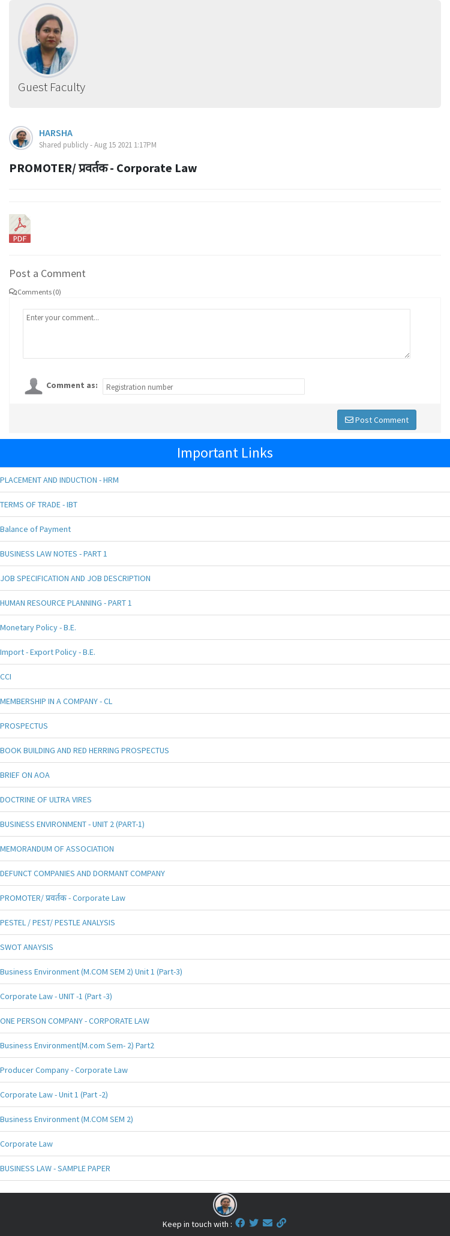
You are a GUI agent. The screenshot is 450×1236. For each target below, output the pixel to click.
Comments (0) (35, 291)
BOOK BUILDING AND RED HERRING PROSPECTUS (84, 750)
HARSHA (56, 133)
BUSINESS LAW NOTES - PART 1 (53, 553)
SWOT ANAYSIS (26, 947)
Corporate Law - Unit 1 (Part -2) (54, 1094)
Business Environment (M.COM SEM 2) (66, 1119)
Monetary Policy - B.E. (38, 627)
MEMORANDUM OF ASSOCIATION (57, 848)
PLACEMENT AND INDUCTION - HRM (59, 479)
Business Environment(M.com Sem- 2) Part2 (77, 1045)
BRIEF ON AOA (25, 774)
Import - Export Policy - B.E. (47, 651)
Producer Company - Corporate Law (64, 1069)
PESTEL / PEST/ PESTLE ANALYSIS (57, 922)
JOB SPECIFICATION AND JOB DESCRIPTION (75, 578)
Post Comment (377, 419)
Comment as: (72, 385)
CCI (5, 676)
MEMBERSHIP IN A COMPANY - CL (56, 701)
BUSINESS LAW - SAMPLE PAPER (55, 1168)
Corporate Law (26, 1143)
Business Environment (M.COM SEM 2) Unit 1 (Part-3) (91, 971)
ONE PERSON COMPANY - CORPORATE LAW (74, 1020)
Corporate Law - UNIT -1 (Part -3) (56, 996)
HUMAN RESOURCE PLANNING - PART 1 (66, 602)
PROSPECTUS (24, 725)
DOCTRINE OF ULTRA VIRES (46, 799)
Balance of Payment (35, 529)
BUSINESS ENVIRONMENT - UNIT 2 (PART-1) (72, 824)
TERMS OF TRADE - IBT (38, 504)
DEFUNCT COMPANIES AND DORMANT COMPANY (82, 873)
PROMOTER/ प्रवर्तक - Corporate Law (62, 897)
